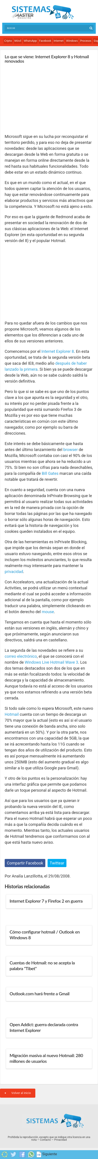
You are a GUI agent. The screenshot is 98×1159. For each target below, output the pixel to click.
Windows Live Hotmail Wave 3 (51, 662)
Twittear (57, 863)
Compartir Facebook (25, 863)
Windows (72, 41)
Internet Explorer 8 (57, 351)
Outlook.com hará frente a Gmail (39, 993)
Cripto (8, 41)
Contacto (45, 1139)
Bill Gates (50, 473)
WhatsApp (30, 41)
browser (70, 449)
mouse (48, 611)
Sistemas (43, 12)
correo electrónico (21, 656)
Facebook (45, 41)
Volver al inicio (17, 1093)
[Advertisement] (38, 98)
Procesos (85, 41)
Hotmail (12, 714)
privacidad (14, 571)
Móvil (17, 41)
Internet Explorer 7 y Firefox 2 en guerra (46, 901)
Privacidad (60, 1139)
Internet (59, 41)
